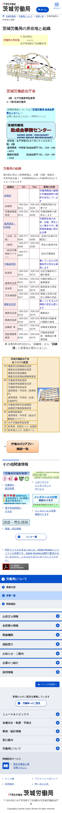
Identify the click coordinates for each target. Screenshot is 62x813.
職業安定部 (10, 304)
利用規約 (9, 784)
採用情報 (31, 672)
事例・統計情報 (31, 731)
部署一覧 (11, 595)
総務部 (7, 195)
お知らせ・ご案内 (31, 653)
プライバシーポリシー (46, 778)
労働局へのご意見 (31, 703)
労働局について (31, 748)
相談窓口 (31, 644)
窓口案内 (31, 740)
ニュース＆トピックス (31, 714)
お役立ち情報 (31, 616)
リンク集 (9, 778)
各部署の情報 (31, 625)
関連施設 (11, 604)
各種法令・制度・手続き (31, 723)
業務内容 (11, 587)
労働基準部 (10, 264)
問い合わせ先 (42, 784)
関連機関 (31, 635)
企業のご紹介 (31, 662)
